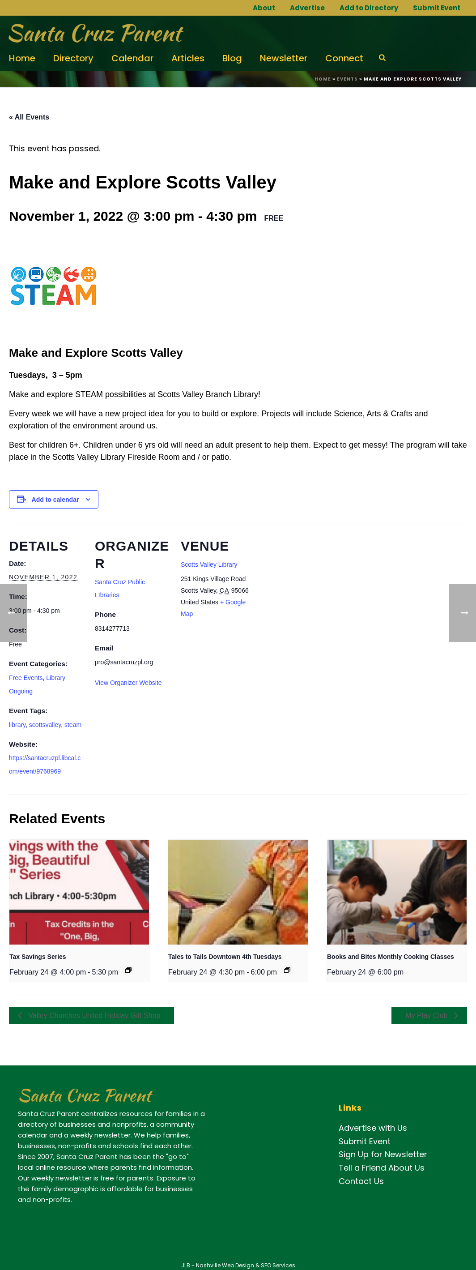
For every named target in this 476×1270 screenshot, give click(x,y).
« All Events (29, 117)
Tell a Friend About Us (382, 1167)
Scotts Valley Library (209, 564)
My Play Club (427, 1015)
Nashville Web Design (225, 1265)
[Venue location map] (314, 584)
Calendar (132, 58)
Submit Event (436, 8)
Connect (344, 58)
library (17, 724)
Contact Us (361, 1181)
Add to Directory (369, 8)
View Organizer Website (128, 682)
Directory (73, 58)
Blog (232, 58)
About (264, 8)
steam (72, 724)
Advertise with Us (373, 1127)
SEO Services (278, 1265)
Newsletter (283, 58)
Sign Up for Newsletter (383, 1154)
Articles (187, 58)
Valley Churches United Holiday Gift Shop (93, 1015)
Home (22, 58)
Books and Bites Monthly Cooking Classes (390, 956)
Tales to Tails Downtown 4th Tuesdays (225, 956)
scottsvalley (45, 724)
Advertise (307, 8)
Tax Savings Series (37, 956)
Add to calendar (55, 499)
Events (347, 79)
